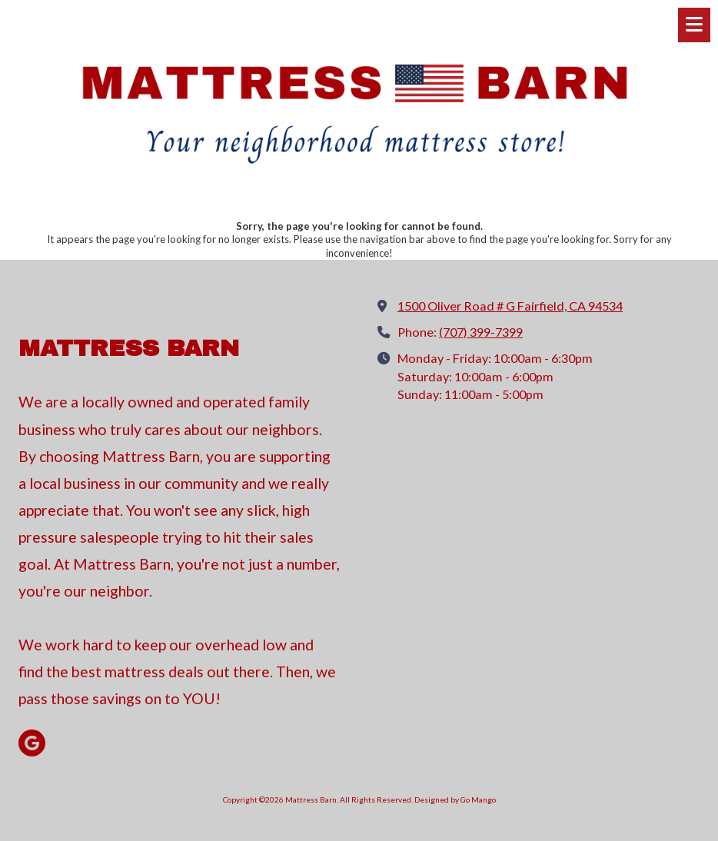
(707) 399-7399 (481, 331)
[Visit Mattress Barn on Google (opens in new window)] (31, 743)
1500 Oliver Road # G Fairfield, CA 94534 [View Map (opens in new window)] (510, 305)
